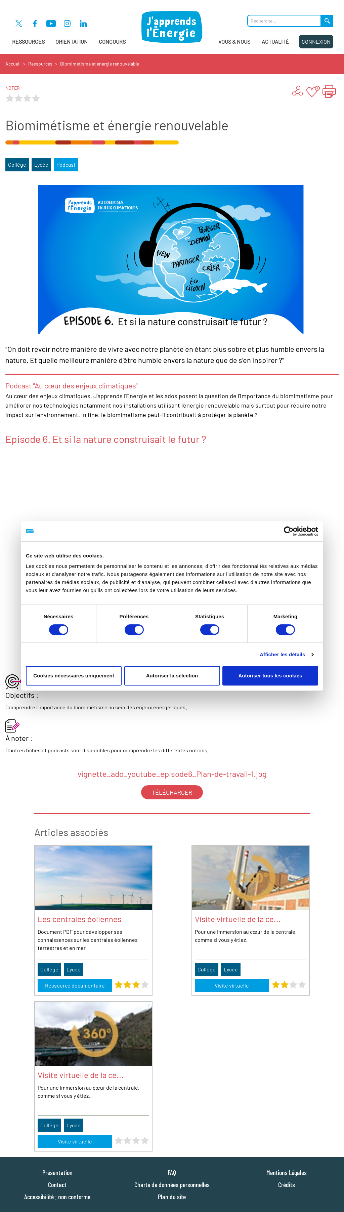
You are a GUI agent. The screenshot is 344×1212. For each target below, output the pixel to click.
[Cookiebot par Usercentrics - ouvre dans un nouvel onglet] (288, 531)
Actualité (275, 41)
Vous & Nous (234, 41)
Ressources (28, 41)
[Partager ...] (297, 91)
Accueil (12, 64)
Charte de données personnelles (172, 1184)
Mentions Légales (286, 1172)
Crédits (286, 1184)
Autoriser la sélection (172, 675)
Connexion (316, 41)
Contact (57, 1184)
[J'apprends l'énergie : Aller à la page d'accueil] (172, 27)
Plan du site (172, 1197)
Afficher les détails (282, 654)
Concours (112, 41)
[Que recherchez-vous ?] (284, 21)
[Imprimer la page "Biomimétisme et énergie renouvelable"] (329, 91)
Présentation (57, 1172)
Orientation (71, 41)
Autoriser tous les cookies (270, 675)
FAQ (172, 1172)
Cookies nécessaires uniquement (73, 675)
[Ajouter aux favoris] (313, 91)
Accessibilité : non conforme (57, 1197)
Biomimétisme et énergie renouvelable (99, 64)
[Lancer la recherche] (327, 21)
